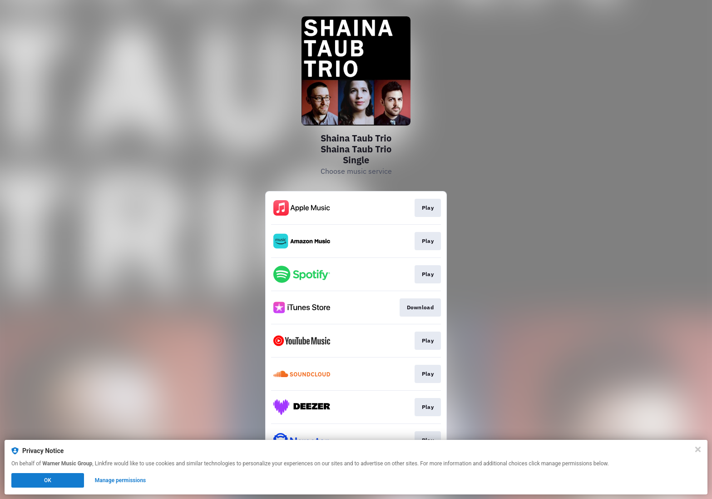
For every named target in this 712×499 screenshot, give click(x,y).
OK (47, 480)
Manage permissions (120, 480)
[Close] (698, 449)
